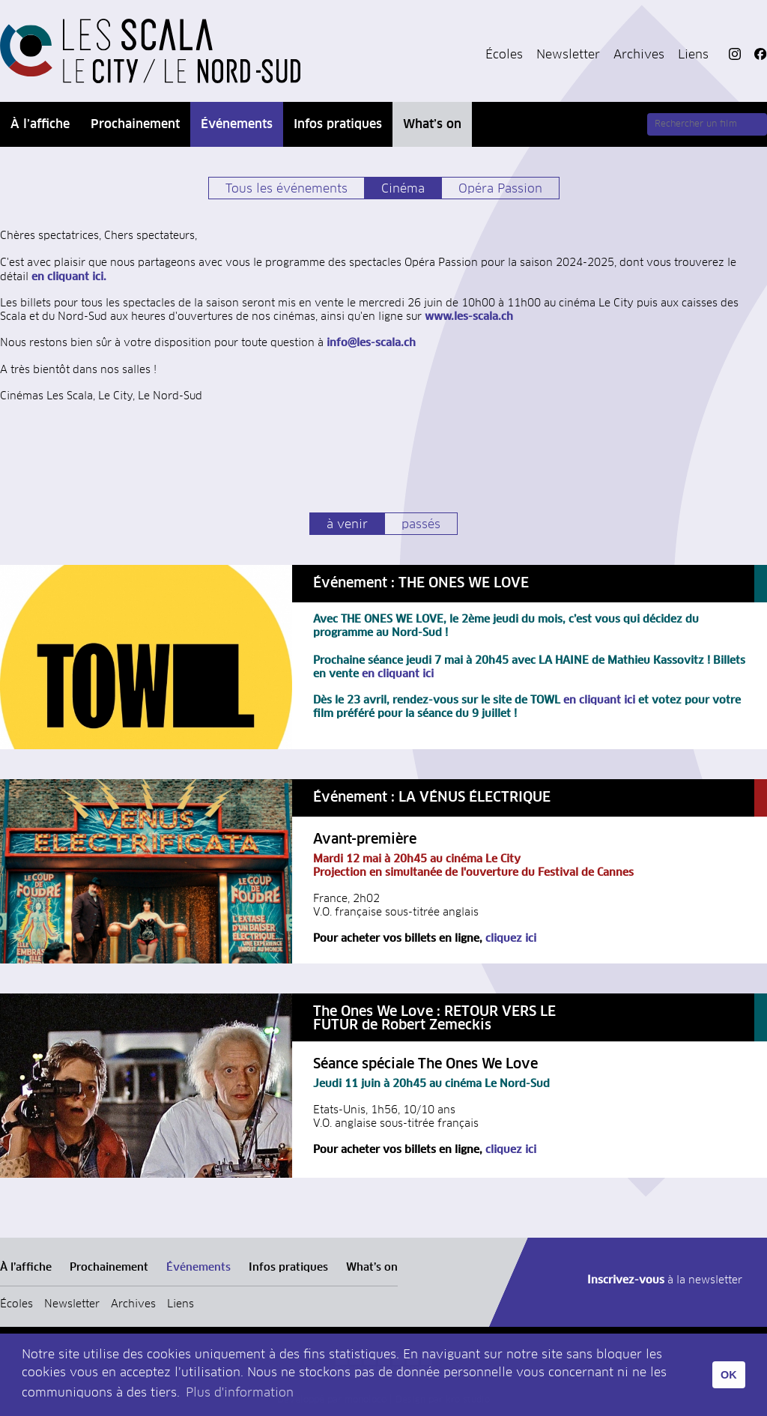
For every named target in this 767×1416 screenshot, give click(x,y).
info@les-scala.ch (370, 343)
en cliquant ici (396, 674)
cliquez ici (510, 939)
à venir (347, 524)
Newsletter (568, 55)
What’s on (432, 124)
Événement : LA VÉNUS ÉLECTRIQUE (432, 798)
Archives (638, 55)
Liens (693, 55)
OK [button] (729, 1375)
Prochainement (135, 124)
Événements (237, 124)
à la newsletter (664, 1280)
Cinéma (403, 189)
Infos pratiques (338, 124)
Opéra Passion (500, 189)
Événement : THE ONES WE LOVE (421, 583)
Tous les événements (286, 189)
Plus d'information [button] (240, 1393)
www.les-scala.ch (467, 317)
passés (420, 524)
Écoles (504, 55)
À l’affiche (40, 124)
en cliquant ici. (68, 277)
